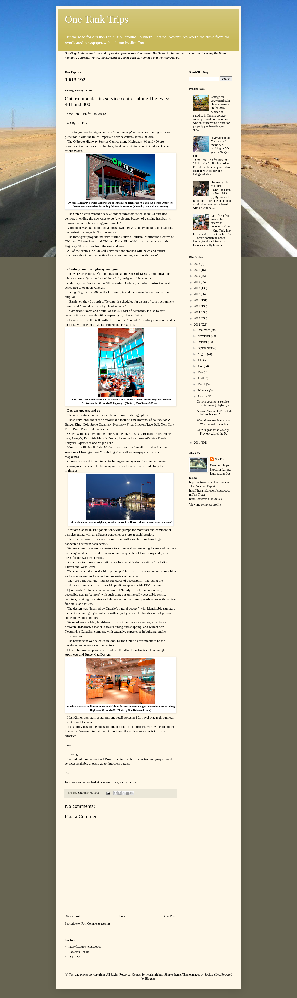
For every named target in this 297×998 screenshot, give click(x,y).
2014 (197, 312)
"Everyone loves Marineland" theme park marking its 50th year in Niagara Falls (212, 146)
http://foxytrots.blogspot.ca (85, 946)
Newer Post (73, 916)
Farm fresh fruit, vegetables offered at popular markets (220, 221)
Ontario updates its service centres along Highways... (214, 403)
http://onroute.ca (119, 763)
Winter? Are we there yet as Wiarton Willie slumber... (213, 422)
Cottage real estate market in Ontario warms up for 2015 (220, 102)
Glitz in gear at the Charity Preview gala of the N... (213, 431)
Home (121, 916)
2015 (197, 306)
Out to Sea (75, 956)
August (202, 354)
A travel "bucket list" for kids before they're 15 (214, 412)
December (204, 330)
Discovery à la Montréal (219, 184)
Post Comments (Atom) (95, 923)
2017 (197, 294)
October (202, 342)
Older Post (169, 916)
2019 (197, 282)
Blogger (150, 978)
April (201, 378)
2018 (197, 288)
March (201, 384)
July (200, 360)
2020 (197, 276)
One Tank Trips (97, 19)
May (200, 372)
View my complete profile (205, 504)
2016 (197, 300)
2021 (197, 270)
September (204, 348)
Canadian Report (79, 951)
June (200, 366)
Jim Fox (219, 459)
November (204, 336)
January (202, 396)
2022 (197, 264)
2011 (197, 442)
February (203, 390)
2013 (197, 318)
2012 (197, 324)
